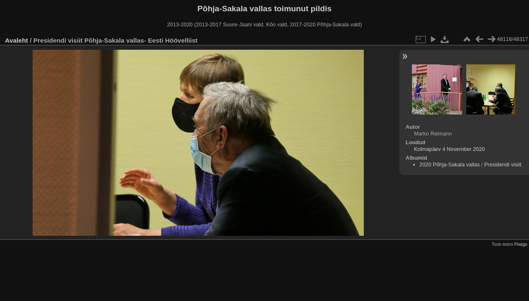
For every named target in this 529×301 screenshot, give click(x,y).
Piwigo (520, 244)
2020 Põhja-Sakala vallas (449, 164)
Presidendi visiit (502, 164)
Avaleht (16, 40)
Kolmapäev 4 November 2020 (449, 149)
